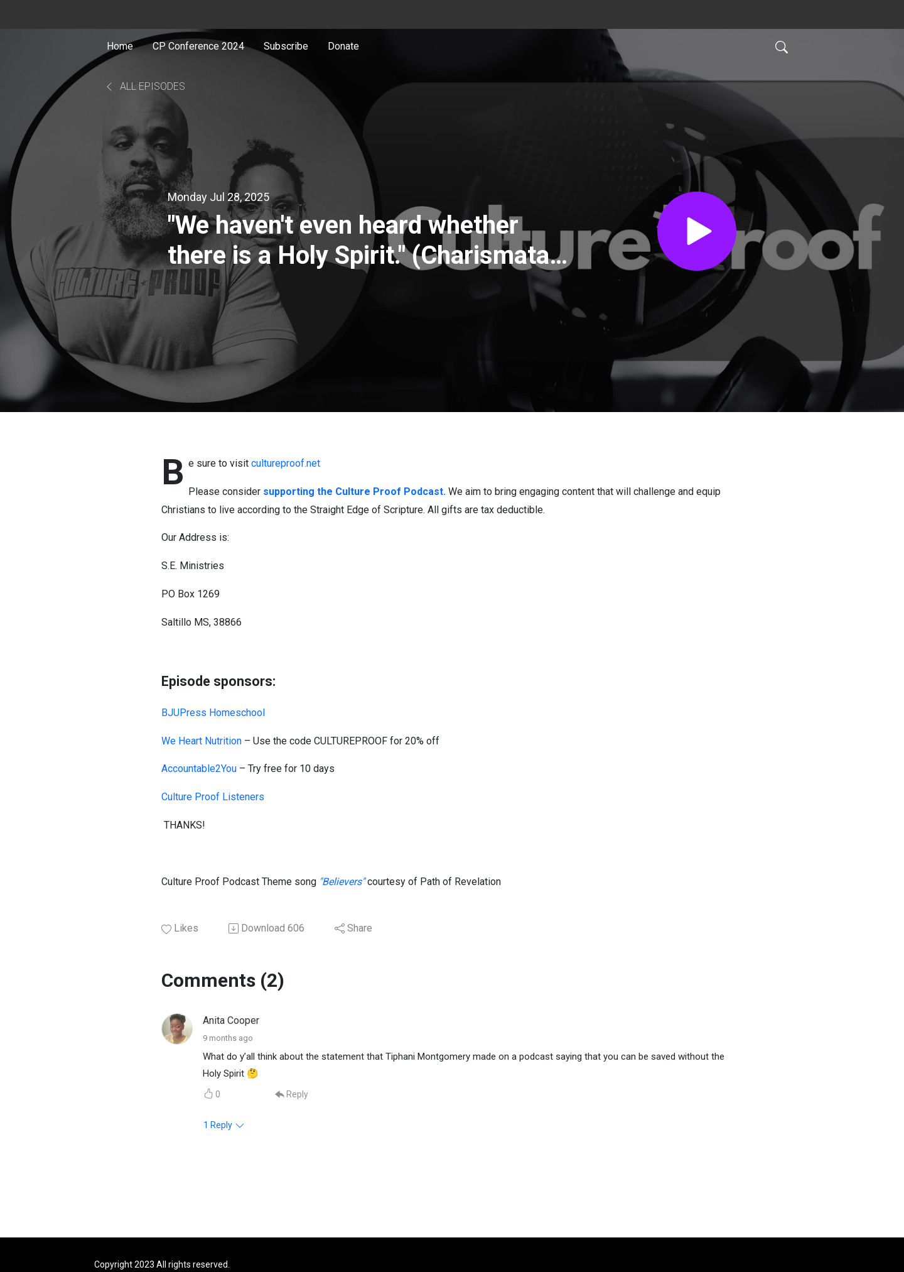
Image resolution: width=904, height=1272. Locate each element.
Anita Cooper (231, 1020)
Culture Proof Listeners (212, 797)
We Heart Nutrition (201, 741)
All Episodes (144, 86)
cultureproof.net (285, 463)
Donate (343, 46)
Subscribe (286, 46)
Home (120, 46)
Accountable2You (199, 769)
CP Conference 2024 (198, 46)
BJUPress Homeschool (213, 713)
